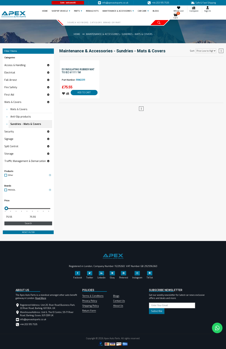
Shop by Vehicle (60, 11)
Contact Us (119, 300)
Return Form (89, 310)
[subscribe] (172, 305)
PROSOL (30, 190)
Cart (177, 16)
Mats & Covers (18, 109)
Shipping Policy (90, 305)
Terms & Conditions (93, 295)
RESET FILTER (28, 232)
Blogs (116, 295)
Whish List (179, 9)
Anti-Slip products (20, 116)
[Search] (99, 22)
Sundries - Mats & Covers (25, 124)
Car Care (142, 11)
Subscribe (156, 311)
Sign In (207, 9)
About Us (118, 305)
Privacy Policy (89, 300)
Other (30, 175)
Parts (77, 11)
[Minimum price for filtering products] (15, 217)
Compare (194, 9)
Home (46, 10)
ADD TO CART (84, 92)
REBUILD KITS (92, 11)
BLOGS (156, 11)
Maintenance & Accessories (117, 11)
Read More (40, 298)
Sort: (192, 51)
